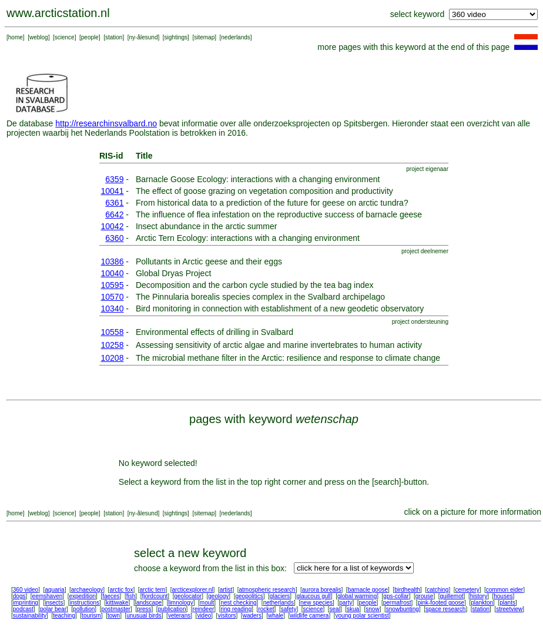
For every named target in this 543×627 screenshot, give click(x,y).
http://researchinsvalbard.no (106, 123)
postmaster (115, 609)
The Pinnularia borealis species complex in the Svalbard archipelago (260, 296)
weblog (38, 37)
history (478, 596)
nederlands (235, 37)
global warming (357, 596)
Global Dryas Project (173, 273)
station (113, 37)
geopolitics (249, 596)
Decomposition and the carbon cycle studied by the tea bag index (255, 285)
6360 (114, 238)
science (65, 37)
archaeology (87, 589)
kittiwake (117, 602)
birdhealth (407, 589)
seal (335, 609)
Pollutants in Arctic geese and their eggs (209, 261)
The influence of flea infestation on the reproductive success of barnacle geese (279, 214)
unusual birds (143, 615)
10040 (112, 273)
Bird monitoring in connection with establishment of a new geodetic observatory (280, 308)
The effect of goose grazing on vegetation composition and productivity (264, 191)
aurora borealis (321, 589)
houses (503, 596)
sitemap (204, 37)
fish (131, 596)
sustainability (29, 615)
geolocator (188, 596)
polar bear (53, 609)
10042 (112, 226)
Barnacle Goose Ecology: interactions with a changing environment (258, 179)
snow (372, 609)
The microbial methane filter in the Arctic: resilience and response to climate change (288, 358)
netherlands (278, 602)
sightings (176, 37)
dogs (19, 596)
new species (316, 602)
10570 (112, 296)
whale (275, 615)
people (90, 37)
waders (252, 615)
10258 (112, 345)
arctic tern (153, 589)
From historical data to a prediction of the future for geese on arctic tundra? (272, 202)
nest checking (238, 602)
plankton (482, 602)
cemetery (467, 589)
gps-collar (395, 596)
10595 (112, 285)
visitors (226, 615)
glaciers (280, 596)
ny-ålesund (143, 37)
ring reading (236, 609)
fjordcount (154, 596)
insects (54, 602)
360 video (25, 589)
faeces (110, 596)
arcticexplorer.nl (192, 589)
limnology (180, 602)
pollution (84, 609)
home (15, 37)
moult (207, 602)
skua (353, 609)
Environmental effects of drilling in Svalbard (214, 332)
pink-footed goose (441, 602)
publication (172, 609)
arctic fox (121, 589)
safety (289, 609)
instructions (85, 602)
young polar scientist (362, 615)
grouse (424, 596)
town (114, 615)
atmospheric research (267, 589)
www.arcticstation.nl (58, 12)
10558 (112, 332)
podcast (23, 609)
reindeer (203, 609)
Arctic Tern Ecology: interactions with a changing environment (248, 238)
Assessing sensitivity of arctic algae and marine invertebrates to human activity (279, 345)
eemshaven (47, 596)
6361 (114, 202)
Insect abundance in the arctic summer (206, 226)
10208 (112, 358)
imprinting (25, 602)
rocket (266, 609)
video (204, 615)
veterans (179, 615)
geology (218, 596)
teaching (64, 615)
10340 (112, 308)
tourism (91, 615)
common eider (504, 589)
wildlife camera (309, 615)
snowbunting (402, 609)
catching (437, 589)
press (144, 609)
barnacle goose (368, 589)
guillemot (452, 596)
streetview (509, 609)
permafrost (397, 602)
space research (445, 609)
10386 (112, 261)
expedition (82, 596)
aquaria (54, 589)
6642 (114, 214)
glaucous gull (313, 596)
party (345, 602)
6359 (114, 179)
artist (226, 589)
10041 (112, 191)
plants (507, 602)
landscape (148, 602)
